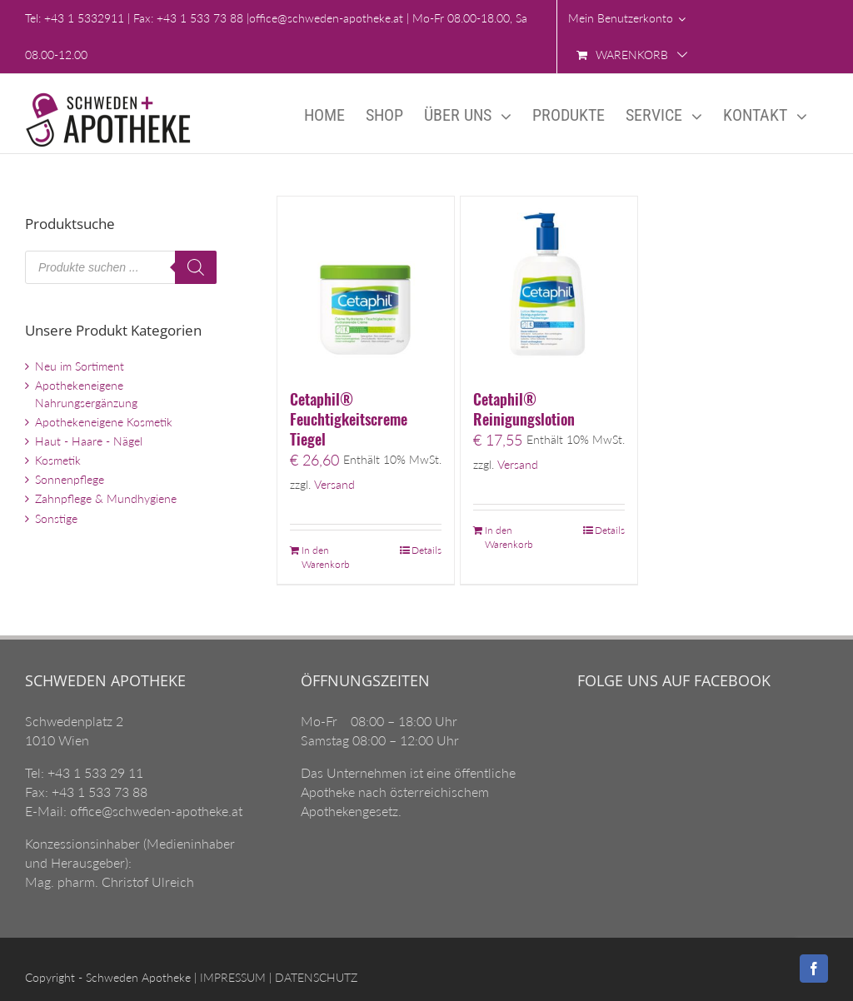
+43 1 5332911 (84, 18)
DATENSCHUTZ (314, 977)
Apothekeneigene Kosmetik (103, 422)
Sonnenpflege (69, 479)
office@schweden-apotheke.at (326, 18)
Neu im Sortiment (79, 366)
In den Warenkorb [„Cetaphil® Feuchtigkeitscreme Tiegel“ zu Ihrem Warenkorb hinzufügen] (326, 557)
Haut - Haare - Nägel (88, 441)
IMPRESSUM (231, 977)
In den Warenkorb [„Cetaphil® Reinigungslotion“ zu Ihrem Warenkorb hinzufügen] (509, 537)
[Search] (196, 267)
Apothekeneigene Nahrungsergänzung (86, 393)
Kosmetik (58, 460)
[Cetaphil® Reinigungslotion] (549, 285)
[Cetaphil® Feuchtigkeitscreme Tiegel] (365, 285)
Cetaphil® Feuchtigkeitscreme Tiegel (348, 419)
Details (426, 550)
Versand (334, 484)
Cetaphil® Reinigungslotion (524, 409)
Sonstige (56, 518)
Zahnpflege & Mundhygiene (106, 498)
